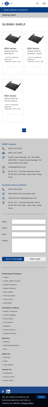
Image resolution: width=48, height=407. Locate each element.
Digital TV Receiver (11, 311)
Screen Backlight (10, 315)
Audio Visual (8, 299)
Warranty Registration (11, 345)
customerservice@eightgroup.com (22, 198)
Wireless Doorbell (10, 333)
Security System (9, 295)
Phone (4, 228)
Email (4, 234)
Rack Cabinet (8, 292)
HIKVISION (8, 303)
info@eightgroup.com (17, 167)
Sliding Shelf (9, 15)
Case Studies (8, 365)
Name (4, 222)
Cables (6, 277)
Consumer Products (11, 308)
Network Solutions (10, 284)
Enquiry (5, 240)
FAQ (5, 349)
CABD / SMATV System (12, 281)
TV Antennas (8, 322)
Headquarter (8, 373)
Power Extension (10, 330)
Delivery (7, 342)
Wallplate (7, 326)
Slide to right (35, 259)
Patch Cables (8, 319)
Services (6, 338)
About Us (6, 354)
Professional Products (12, 274)
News (6, 361)
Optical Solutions (10, 288)
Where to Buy (8, 380)
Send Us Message (14, 259)
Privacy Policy (27, 403)
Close (41, 397)
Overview (7, 357)
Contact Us (7, 369)
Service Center (9, 377)
